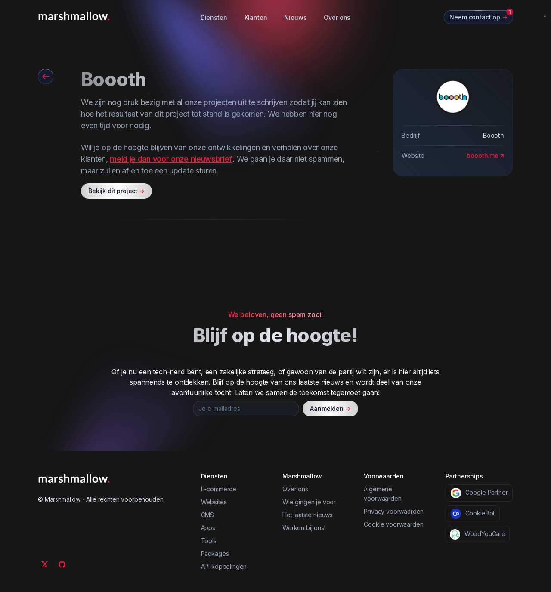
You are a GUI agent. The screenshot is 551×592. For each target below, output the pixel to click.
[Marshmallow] (74, 16)
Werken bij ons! (303, 527)
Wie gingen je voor (309, 502)
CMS (207, 514)
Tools (209, 540)
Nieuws (295, 17)
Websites (214, 502)
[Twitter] (45, 564)
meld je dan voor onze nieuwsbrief (171, 158)
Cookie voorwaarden (393, 524)
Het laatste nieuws (307, 514)
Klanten (256, 17)
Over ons (337, 17)
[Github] (62, 564)
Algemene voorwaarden (382, 493)
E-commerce (218, 489)
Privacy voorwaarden (394, 511)
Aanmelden (330, 408)
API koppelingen (224, 566)
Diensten (214, 17)
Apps (208, 527)
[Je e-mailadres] (246, 408)
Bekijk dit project (116, 191)
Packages (215, 553)
